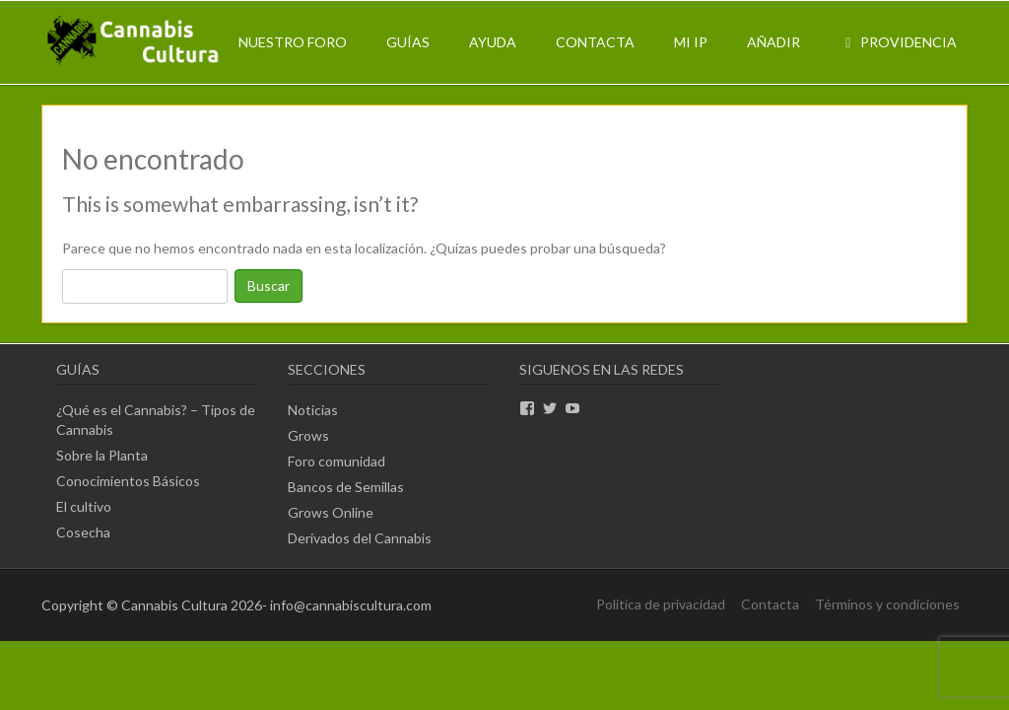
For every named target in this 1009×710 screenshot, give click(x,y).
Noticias (313, 409)
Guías (408, 42)
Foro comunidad (336, 461)
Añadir (773, 42)
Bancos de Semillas (346, 486)
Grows (308, 435)
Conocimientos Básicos (128, 480)
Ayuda (492, 42)
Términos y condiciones (887, 604)
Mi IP (690, 42)
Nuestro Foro (292, 42)
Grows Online (330, 512)
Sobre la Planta (102, 455)
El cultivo (83, 506)
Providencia (898, 42)
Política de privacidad (660, 604)
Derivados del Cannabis (360, 538)
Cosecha (83, 532)
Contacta (595, 42)
